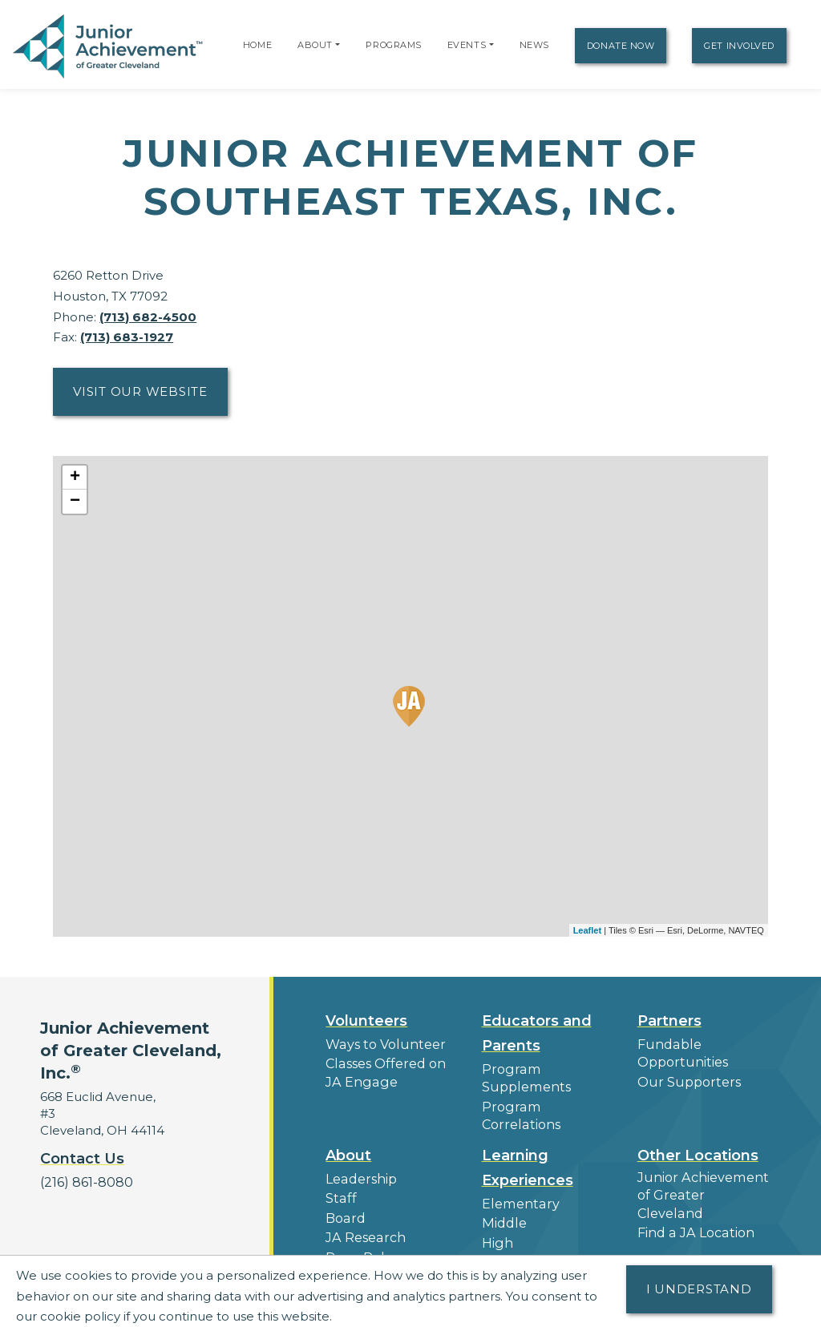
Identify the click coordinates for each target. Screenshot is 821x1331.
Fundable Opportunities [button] (679, 1052)
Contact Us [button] (82, 1159)
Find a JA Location (693, 1190)
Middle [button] (503, 1200)
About (315, 44)
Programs (393, 44)
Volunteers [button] (366, 1021)
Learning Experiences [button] (527, 1146)
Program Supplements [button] (523, 1077)
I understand (699, 1289)
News (534, 44)
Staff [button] (339, 1175)
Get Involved (739, 45)
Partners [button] (669, 1021)
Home (257, 44)
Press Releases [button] (371, 1230)
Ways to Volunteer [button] (381, 1043)
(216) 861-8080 (83, 1181)
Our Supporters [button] (685, 1079)
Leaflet (587, 930)
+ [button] (75, 478)
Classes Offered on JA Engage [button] (382, 1071)
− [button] (75, 502)
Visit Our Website (140, 391)
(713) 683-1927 (126, 337)
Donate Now (621, 45)
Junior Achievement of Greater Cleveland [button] (700, 1163)
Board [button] (344, 1193)
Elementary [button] (517, 1181)
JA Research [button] (364, 1212)
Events (466, 44)
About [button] (348, 1134)
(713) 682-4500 (147, 317)
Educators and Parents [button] (537, 1033)
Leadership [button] (360, 1156)
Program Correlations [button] (547, 1103)
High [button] (496, 1218)
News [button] (343, 1248)
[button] (337, 44)
